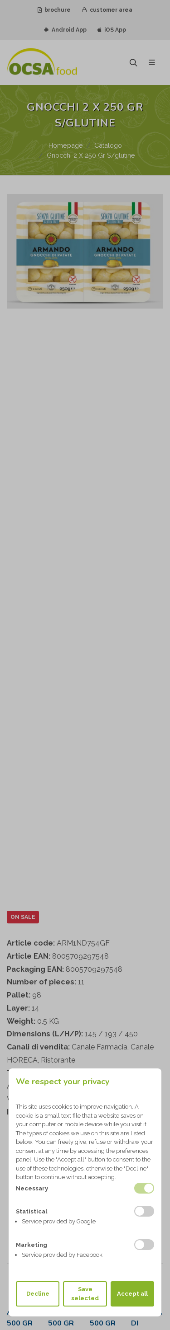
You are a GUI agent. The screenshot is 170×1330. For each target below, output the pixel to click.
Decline (37, 1293)
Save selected (85, 1294)
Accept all (132, 1293)
